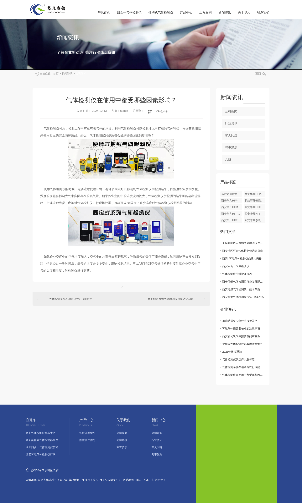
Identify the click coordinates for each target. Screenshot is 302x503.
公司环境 (122, 440)
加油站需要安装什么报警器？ (239, 320)
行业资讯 (231, 123)
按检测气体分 (87, 440)
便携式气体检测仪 (160, 12)
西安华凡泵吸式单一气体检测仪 (255, 220)
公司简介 (122, 433)
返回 (260, 73)
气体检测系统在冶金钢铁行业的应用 (70, 299)
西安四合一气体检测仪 (235, 266)
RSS (139, 479)
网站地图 (128, 479)
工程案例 (205, 12)
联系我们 (263, 12)
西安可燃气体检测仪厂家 (40, 454)
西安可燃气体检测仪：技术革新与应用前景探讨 (243, 289)
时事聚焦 (231, 147)
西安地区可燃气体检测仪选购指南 (242, 250)
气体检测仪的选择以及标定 (238, 359)
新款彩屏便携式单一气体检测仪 (231, 194)
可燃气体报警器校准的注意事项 (241, 328)
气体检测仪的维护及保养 (237, 273)
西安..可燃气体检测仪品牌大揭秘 (242, 258)
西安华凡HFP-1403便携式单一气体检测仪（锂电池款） (231, 220)
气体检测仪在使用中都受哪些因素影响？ (243, 374)
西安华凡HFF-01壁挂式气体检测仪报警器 (231, 213)
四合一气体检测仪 (129, 12)
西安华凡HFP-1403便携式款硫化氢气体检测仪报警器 (255, 194)
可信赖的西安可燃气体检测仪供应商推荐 (243, 243)
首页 (56, 73)
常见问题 (231, 135)
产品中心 (186, 12)
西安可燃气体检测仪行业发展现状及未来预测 (243, 281)
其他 (228, 159)
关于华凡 (244, 12)
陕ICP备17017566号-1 (106, 479)
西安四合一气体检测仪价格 (42, 447)
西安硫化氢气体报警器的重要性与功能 (243, 336)
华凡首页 (104, 12)
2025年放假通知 (232, 351)
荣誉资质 (122, 447)
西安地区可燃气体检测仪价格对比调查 (171, 299)
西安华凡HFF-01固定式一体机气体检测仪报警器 (255, 207)
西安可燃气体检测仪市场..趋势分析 (243, 297)
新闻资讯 (225, 12)
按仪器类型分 (87, 433)
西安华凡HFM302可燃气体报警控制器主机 (231, 207)
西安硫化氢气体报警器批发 (42, 440)
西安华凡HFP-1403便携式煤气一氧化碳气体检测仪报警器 (231, 200)
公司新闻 (81, 73)
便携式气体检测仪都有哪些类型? (242, 343)
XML (146, 479)
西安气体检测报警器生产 (40, 433)
